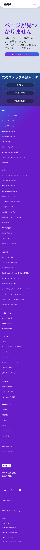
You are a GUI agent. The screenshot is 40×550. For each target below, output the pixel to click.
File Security (6, 142)
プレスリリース (7, 367)
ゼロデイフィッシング (9, 243)
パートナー (5, 441)
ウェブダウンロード (8, 233)
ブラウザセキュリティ (9, 268)
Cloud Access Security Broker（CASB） (16, 273)
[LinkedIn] (5, 490)
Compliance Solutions (9, 191)
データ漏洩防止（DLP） (10, 136)
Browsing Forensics (8, 131)
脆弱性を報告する (8, 386)
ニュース (5, 357)
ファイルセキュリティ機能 (11, 201)
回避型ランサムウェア (9, 196)
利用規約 (4, 518)
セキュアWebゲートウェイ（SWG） (14, 299)
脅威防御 (5, 162)
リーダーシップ (7, 431)
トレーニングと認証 (8, 397)
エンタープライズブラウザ (11, 278)
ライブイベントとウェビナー (11, 346)
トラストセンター (8, 452)
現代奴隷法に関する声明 (9, 528)
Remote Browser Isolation (10, 152)
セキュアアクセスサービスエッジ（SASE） (16, 289)
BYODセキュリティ (8, 186)
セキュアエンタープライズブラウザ (14, 157)
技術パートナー (7, 446)
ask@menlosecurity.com (9, 532)
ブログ (4, 341)
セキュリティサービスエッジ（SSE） (14, 294)
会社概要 (5, 410)
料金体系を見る (20, 101)
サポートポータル (8, 392)
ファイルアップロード (9, 207)
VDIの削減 (5, 222)
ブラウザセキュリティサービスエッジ (14, 175)
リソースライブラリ (8, 373)
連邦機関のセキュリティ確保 (11, 217)
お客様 (4, 425)
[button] (34, 3)
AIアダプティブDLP (8, 120)
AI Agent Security (8, 126)
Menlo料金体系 (7, 318)
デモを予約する (20, 93)
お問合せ (20, 85)
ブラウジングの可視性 (9, 180)
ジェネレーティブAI (8, 212)
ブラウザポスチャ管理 (9, 262)
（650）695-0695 (7, 537)
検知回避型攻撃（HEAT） (10, 283)
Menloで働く (6, 436)
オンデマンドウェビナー (10, 362)
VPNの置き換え (7, 228)
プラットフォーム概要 (9, 115)
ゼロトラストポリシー (9, 304)
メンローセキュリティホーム (21, 54)
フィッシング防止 (8, 257)
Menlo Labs (6, 352)
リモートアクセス (8, 147)
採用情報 (5, 415)
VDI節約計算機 (7, 329)
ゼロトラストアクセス (9, 238)
